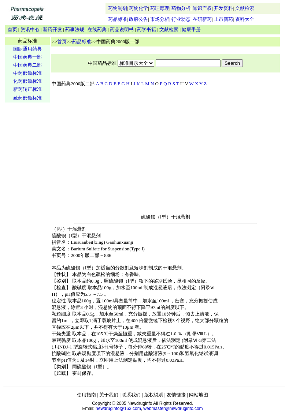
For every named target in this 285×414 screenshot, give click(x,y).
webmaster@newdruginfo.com (173, 408)
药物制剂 (117, 8)
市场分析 (159, 19)
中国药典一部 (27, 57)
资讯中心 (30, 29)
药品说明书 (122, 29)
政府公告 (138, 19)
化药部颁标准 (27, 81)
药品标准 (117, 19)
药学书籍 (146, 29)
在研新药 (202, 19)
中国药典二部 (27, 65)
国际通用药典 (27, 49)
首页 (12, 29)
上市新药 (223, 19)
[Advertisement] (27, 218)
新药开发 (52, 29)
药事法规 (74, 29)
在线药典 (97, 29)
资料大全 (244, 19)
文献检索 (244, 8)
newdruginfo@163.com (118, 408)
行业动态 (180, 19)
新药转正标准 (27, 89)
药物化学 (138, 8)
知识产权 (202, 8)
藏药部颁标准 (27, 98)
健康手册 (191, 29)
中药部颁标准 (27, 73)
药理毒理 (159, 8)
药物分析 (180, 8)
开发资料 (223, 8)
